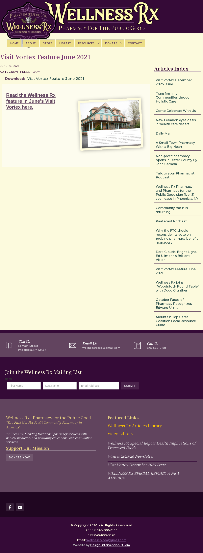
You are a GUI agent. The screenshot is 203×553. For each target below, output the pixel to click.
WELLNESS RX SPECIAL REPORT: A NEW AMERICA (144, 475)
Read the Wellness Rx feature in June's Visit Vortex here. (31, 101)
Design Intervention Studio (110, 545)
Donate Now (19, 457)
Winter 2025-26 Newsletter (131, 456)
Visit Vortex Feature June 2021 (55, 79)
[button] (88, 43)
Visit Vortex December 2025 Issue (137, 464)
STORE (47, 43)
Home (14, 43)
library (65, 43)
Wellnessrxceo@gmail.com (106, 540)
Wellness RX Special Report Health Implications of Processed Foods (152, 445)
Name (9, 379)
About (31, 43)
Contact (135, 43)
